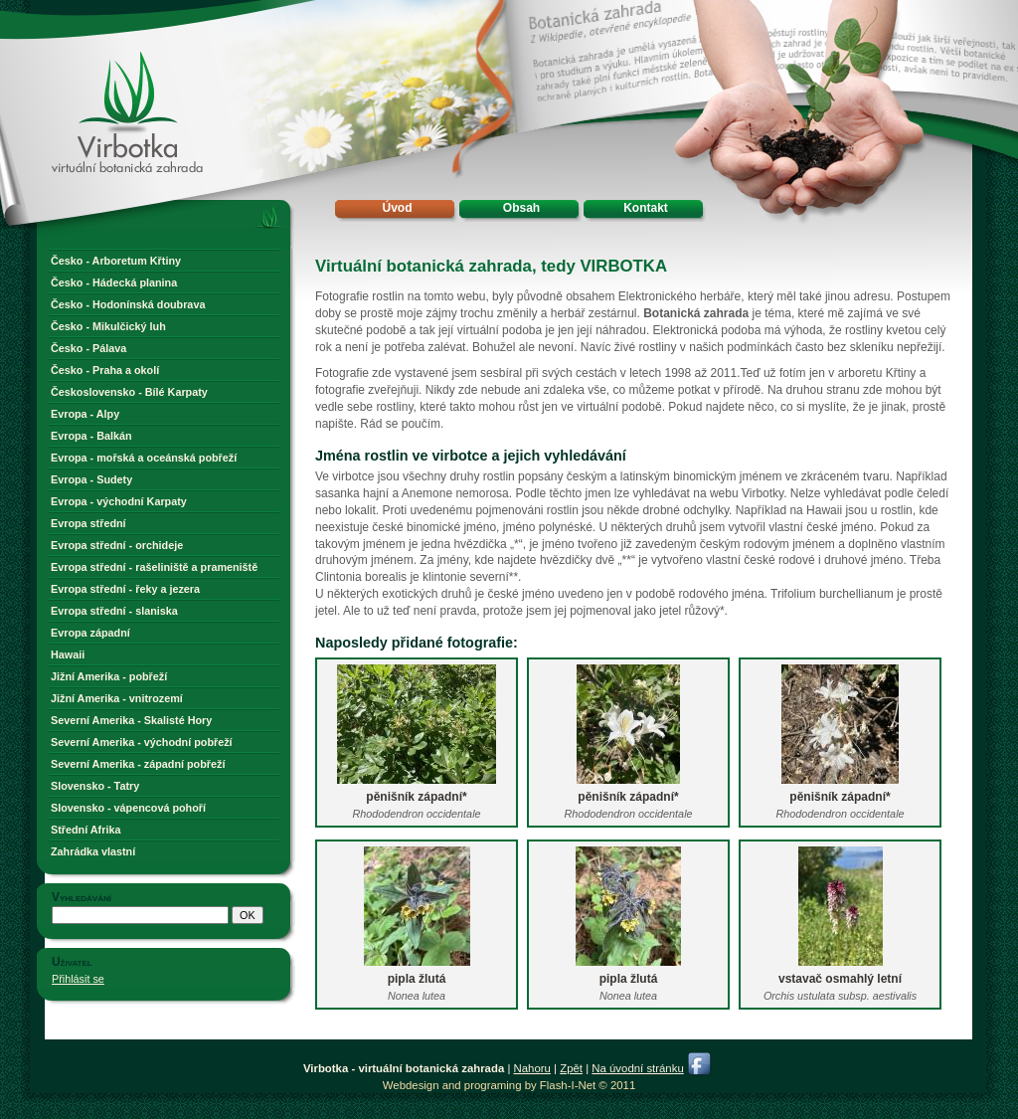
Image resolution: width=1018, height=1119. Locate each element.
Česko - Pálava (88, 348)
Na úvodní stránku (637, 1068)
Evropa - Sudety (91, 479)
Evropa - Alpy (85, 414)
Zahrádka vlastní (93, 851)
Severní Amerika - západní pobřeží (138, 764)
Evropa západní (90, 633)
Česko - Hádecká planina (114, 282)
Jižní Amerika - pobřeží (109, 676)
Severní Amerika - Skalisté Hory (131, 720)
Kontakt (645, 208)
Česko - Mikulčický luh (108, 326)
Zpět (571, 1068)
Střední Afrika (85, 830)
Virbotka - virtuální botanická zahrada (92, 72)
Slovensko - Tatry (95, 786)
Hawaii (68, 654)
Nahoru (532, 1068)
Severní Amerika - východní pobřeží (142, 742)
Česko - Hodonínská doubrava (128, 304)
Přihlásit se (78, 979)
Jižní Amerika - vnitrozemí (117, 698)
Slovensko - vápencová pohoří (128, 808)
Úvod (398, 208)
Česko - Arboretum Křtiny (116, 261)
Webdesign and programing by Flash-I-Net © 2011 (509, 1085)
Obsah (521, 208)
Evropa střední (88, 523)
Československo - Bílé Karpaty (129, 392)
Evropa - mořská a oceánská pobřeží (144, 458)
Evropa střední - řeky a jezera (125, 589)
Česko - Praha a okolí (105, 370)
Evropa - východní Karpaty (119, 501)
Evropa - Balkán (91, 436)
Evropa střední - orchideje (117, 545)
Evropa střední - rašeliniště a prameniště (154, 567)
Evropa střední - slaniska (114, 611)
